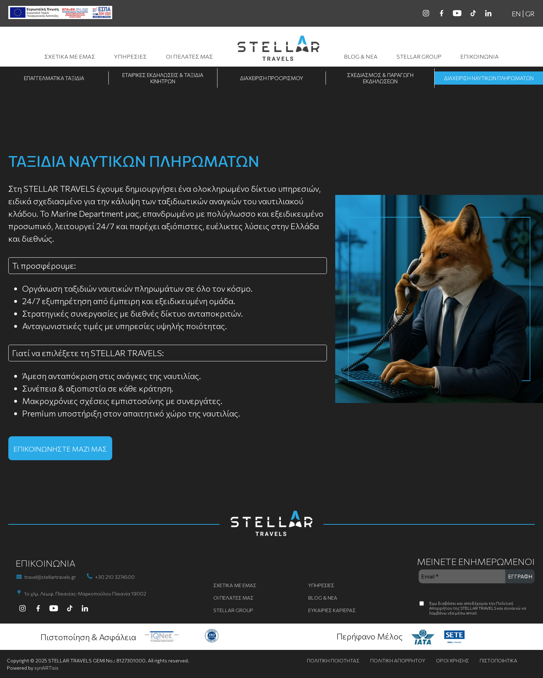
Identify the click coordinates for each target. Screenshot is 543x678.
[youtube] (457, 13)
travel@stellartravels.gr (50, 577)
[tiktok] (473, 13)
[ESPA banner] (60, 13)
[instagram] (426, 13)
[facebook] (441, 13)
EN (516, 13)
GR (530, 13)
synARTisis (46, 668)
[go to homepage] (278, 49)
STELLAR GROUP (419, 56)
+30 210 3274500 (115, 577)
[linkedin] (488, 13)
